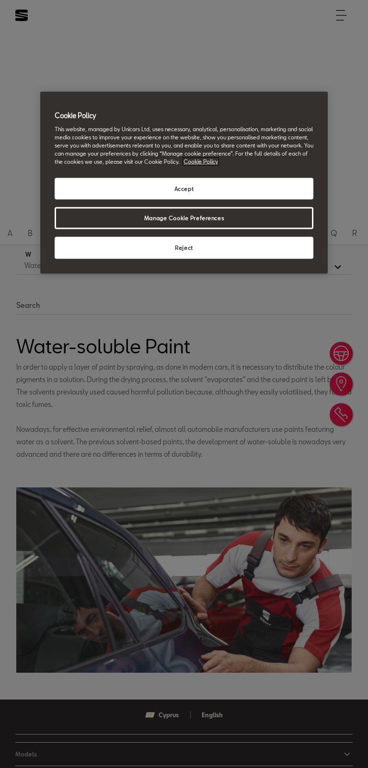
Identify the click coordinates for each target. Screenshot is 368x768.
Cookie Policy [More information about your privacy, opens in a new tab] (201, 161)
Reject (184, 248)
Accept (184, 188)
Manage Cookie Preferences (184, 218)
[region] (184, 182)
